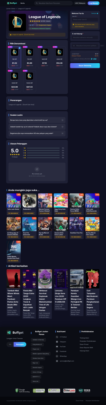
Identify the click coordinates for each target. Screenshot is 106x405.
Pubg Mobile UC (37, 344)
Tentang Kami (84, 338)
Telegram (60, 341)
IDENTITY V (36, 376)
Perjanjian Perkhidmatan (88, 341)
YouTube (60, 346)
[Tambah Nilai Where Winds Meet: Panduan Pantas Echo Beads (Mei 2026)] (13, 292)
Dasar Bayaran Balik (86, 347)
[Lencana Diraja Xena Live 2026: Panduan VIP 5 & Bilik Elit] (61, 290)
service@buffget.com (64, 361)
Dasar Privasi (84, 344)
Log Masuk (93, 3)
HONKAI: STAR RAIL (38, 340)
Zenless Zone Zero (38, 358)
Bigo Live (35, 363)
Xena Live (35, 381)
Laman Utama (10, 8)
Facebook (60, 351)
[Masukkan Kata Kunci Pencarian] (53, 3)
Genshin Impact (37, 367)
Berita (23, 3)
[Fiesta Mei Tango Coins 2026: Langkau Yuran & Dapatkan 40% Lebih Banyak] (29, 294)
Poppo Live (36, 349)
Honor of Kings (37, 372)
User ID (74, 16)
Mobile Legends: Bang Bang (41, 353)
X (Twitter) (61, 337)
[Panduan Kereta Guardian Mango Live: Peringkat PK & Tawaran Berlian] (77, 292)
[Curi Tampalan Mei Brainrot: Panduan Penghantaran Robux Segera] (92, 292)
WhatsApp (61, 356)
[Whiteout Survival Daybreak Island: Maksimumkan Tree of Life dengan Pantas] (45, 294)
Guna (102, 45)
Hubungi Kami (84, 351)
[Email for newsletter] (10, 344)
